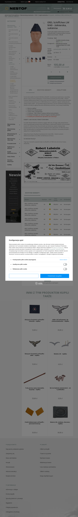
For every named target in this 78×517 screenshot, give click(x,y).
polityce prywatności (58, 247)
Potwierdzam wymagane (23, 276)
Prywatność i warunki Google (56, 249)
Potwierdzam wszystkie (55, 276)
